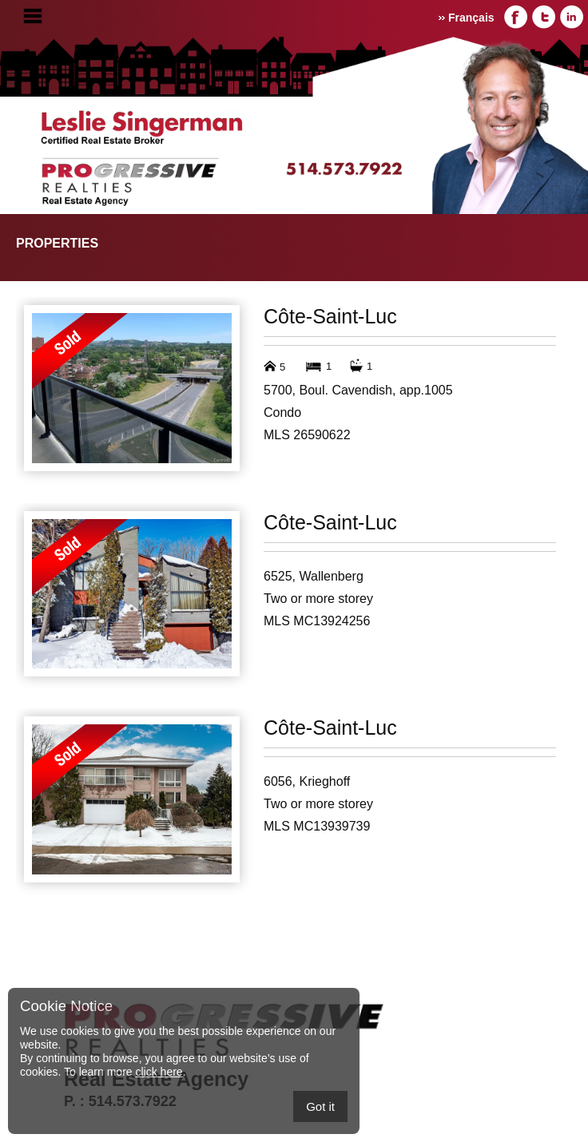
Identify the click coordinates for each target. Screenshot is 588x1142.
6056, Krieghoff (307, 781)
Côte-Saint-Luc (330, 316)
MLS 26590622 (307, 435)
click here (158, 1071)
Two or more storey (318, 598)
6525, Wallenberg (314, 576)
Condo (282, 412)
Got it (320, 1106)
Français (471, 17)
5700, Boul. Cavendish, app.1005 (358, 390)
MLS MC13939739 (317, 826)
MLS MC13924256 (317, 621)
